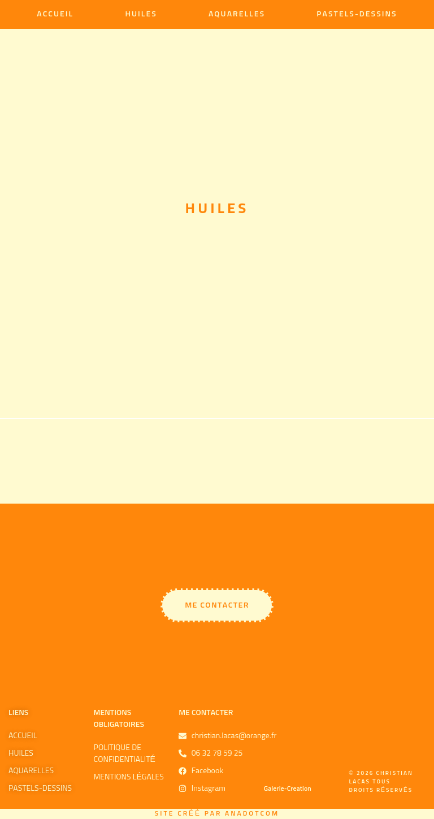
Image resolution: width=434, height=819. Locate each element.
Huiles (141, 14)
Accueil (55, 14)
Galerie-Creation (287, 789)
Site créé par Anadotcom (217, 814)
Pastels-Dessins (356, 14)
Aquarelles (237, 14)
